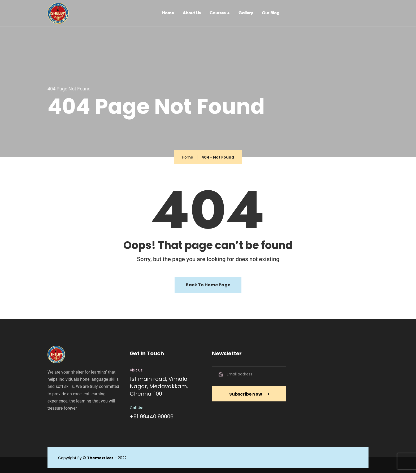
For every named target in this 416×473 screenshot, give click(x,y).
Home (168, 13)
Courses (218, 13)
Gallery (246, 13)
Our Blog (270, 13)
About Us (192, 13)
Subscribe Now (249, 394)
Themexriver (100, 458)
